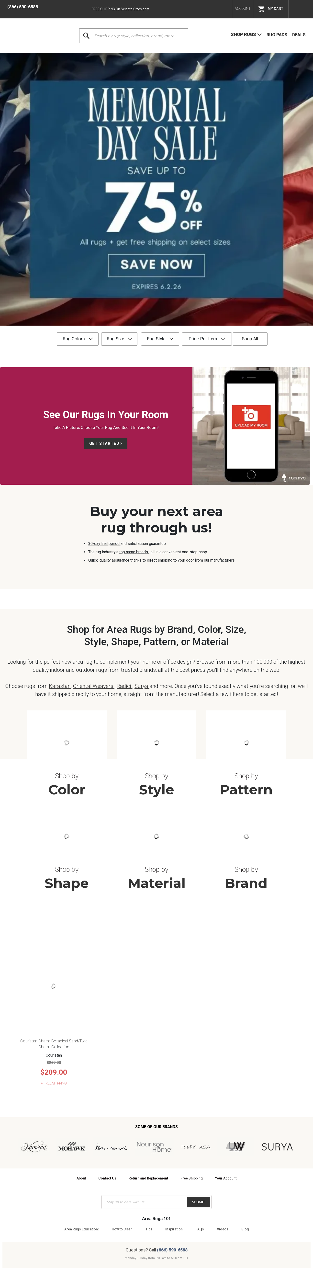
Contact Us (107, 1075)
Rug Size (98, 162)
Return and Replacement (148, 1075)
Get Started (104, 266)
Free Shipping (191, 1075)
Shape (67, 779)
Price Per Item (201, 162)
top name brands (134, 375)
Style (156, 686)
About (81, 1075)
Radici (124, 582)
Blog (245, 1126)
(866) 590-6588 (22, 6)
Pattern (246, 686)
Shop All (261, 162)
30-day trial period (104, 366)
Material (157, 779)
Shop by (66, 672)
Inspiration (174, 1126)
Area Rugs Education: (81, 1126)
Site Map (188, 1231)
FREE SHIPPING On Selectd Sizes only (120, 9)
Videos (222, 1126)
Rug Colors (48, 162)
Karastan (60, 582)
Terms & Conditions (134, 1231)
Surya (141, 582)
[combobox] (133, 35)
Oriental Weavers (93, 582)
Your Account (226, 1075)
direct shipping (160, 383)
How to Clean (122, 1126)
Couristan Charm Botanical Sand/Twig (54, 937)
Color (66, 686)
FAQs (200, 1126)
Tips (148, 1126)
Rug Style (146, 162)
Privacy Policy (164, 1231)
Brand (246, 779)
